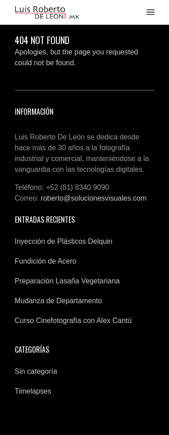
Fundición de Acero (46, 261)
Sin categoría (36, 371)
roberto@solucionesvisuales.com (93, 198)
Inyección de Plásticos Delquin (64, 241)
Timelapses (33, 391)
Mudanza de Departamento (58, 301)
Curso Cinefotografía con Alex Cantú (73, 320)
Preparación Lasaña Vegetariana (67, 281)
